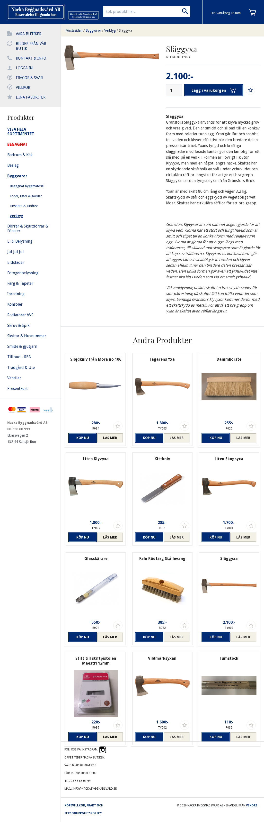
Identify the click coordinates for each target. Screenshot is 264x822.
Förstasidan (73, 30)
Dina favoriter (30, 97)
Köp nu (81, 438)
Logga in (24, 68)
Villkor (23, 87)
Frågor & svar (29, 77)
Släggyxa (125, 30)
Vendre (251, 805)
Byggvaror (93, 30)
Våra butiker (28, 34)
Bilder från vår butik (31, 46)
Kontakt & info (31, 58)
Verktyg (110, 30)
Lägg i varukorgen (214, 90)
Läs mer (110, 438)
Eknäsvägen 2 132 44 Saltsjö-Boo (21, 438)
